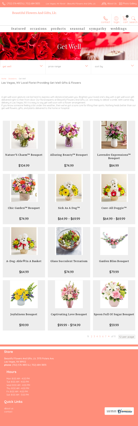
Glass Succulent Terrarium (69, 264)
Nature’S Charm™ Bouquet (24, 157)
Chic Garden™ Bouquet (24, 210)
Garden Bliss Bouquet (114, 264)
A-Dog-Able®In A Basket (23, 264)
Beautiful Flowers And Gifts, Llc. (34, 15)
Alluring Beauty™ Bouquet (69, 157)
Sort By (99, 69)
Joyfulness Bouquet (23, 317)
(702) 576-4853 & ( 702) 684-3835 (23, 3)
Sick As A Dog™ (69, 210)
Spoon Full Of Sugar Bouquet (114, 317)
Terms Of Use (73, 411)
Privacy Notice (89, 411)
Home (3, 81)
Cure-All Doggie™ (114, 210)
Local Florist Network (109, 411)
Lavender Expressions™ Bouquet (114, 159)
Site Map (126, 411)
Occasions (12, 81)
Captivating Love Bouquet (69, 317)
